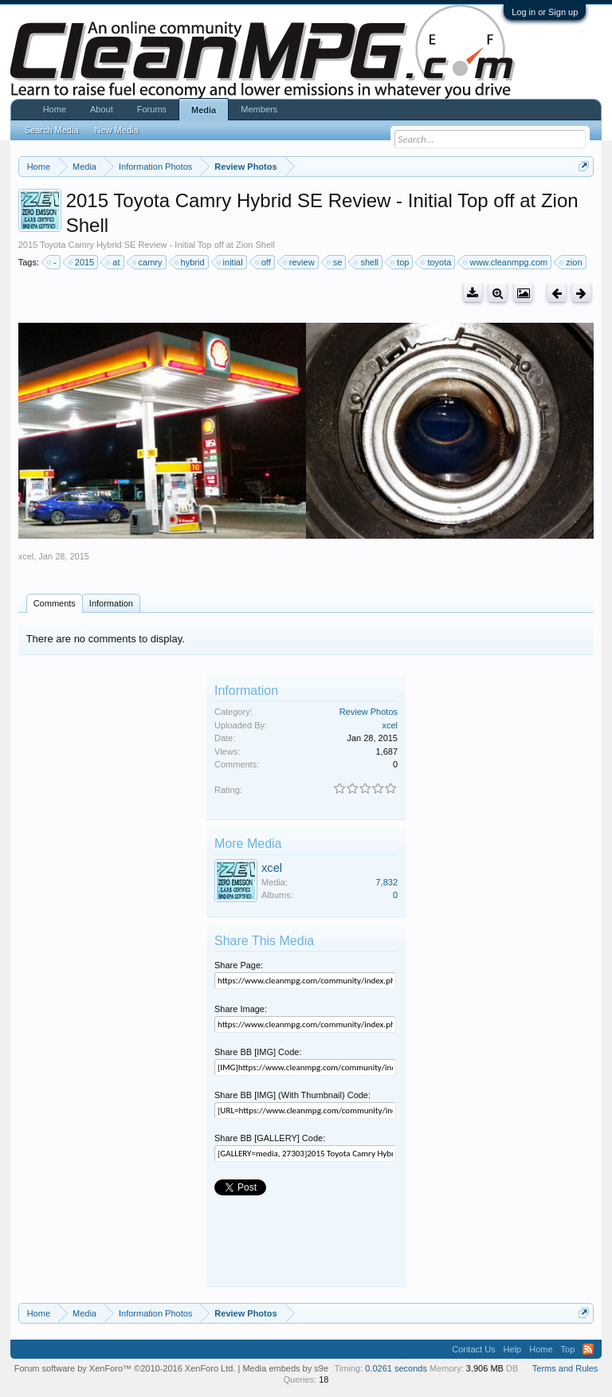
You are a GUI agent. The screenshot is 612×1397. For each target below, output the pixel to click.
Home (54, 109)
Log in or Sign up (545, 12)
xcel (26, 556)
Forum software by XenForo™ (125, 1368)
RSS (588, 1349)
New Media (117, 130)
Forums (152, 109)
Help (513, 1349)
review (299, 262)
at (114, 262)
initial (230, 262)
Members (259, 109)
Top (568, 1349)
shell (367, 262)
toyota (436, 262)
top (400, 262)
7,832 (386, 882)
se (335, 262)
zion (571, 262)
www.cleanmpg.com (506, 262)
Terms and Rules (565, 1368)
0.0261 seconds (396, 1368)
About (101, 109)
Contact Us (473, 1349)
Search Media (52, 130)
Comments (54, 603)
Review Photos (368, 711)
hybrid (190, 262)
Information (111, 603)
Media (203, 110)
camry (148, 262)
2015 (82, 262)
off (264, 262)
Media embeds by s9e (285, 1368)
